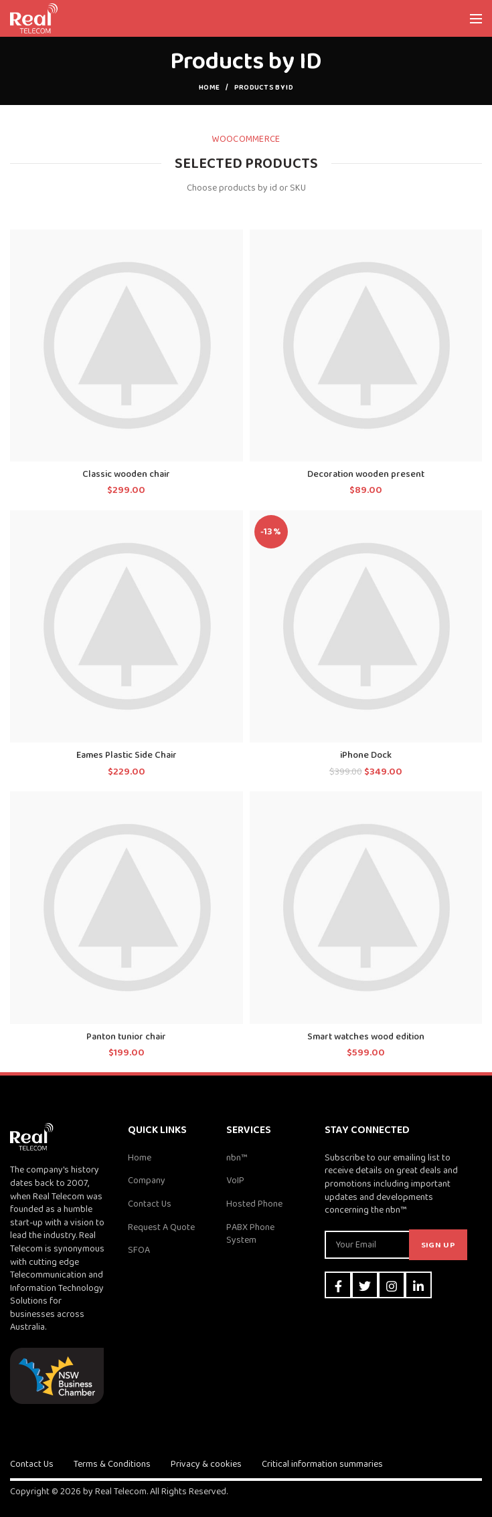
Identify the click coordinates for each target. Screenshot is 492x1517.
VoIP (235, 1180)
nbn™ (236, 1157)
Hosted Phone (254, 1204)
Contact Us (149, 1204)
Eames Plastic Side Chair (126, 755)
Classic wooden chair (126, 474)
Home (209, 87)
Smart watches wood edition (365, 1037)
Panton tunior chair (126, 1037)
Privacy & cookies (206, 1464)
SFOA (139, 1250)
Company (146, 1180)
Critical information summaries (322, 1464)
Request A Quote (161, 1227)
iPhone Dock (366, 755)
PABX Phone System (250, 1234)
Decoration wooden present (365, 474)
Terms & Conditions (112, 1464)
